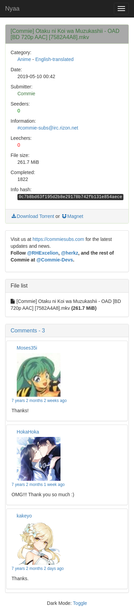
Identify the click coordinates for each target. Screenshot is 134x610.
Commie (26, 93)
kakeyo (24, 515)
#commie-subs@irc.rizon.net (47, 128)
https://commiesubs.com (58, 239)
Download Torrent (32, 216)
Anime (24, 59)
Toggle (80, 603)
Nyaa (12, 8)
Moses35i (27, 348)
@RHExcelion (42, 253)
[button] (67, 331)
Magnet (72, 216)
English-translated (54, 59)
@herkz (69, 253)
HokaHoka (28, 432)
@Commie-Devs (54, 260)
